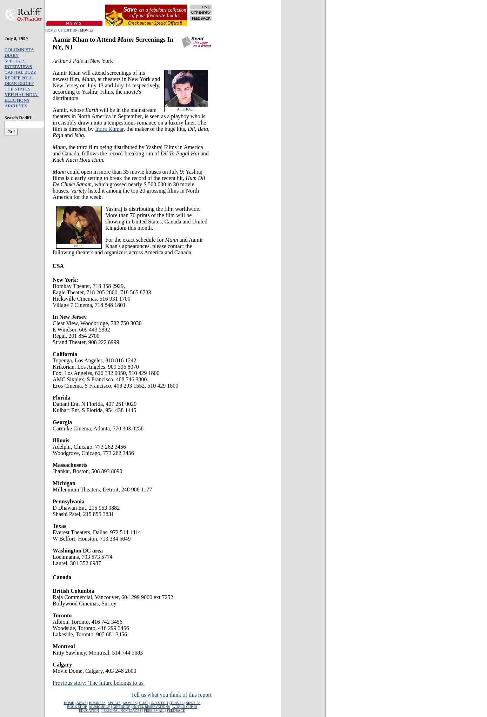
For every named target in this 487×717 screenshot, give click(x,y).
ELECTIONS (17, 100)
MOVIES (129, 703)
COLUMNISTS (19, 49)
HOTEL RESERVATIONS (151, 707)
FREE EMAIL (154, 710)
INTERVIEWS (18, 66)
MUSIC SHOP (99, 707)
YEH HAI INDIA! (22, 94)
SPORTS (114, 703)
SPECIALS (15, 60)
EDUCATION (89, 710)
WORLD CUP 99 (184, 707)
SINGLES (193, 703)
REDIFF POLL (19, 77)
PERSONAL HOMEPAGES (121, 710)
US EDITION (68, 30)
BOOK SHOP (77, 707)
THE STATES (18, 89)
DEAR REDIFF (19, 83)
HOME (50, 30)
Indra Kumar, (110, 129)
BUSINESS (97, 703)
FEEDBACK (176, 710)
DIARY (12, 55)
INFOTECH (159, 703)
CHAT (143, 703)
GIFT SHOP (121, 707)
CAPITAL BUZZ (20, 72)
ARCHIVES (16, 105)
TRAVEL (177, 703)
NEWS (81, 703)
